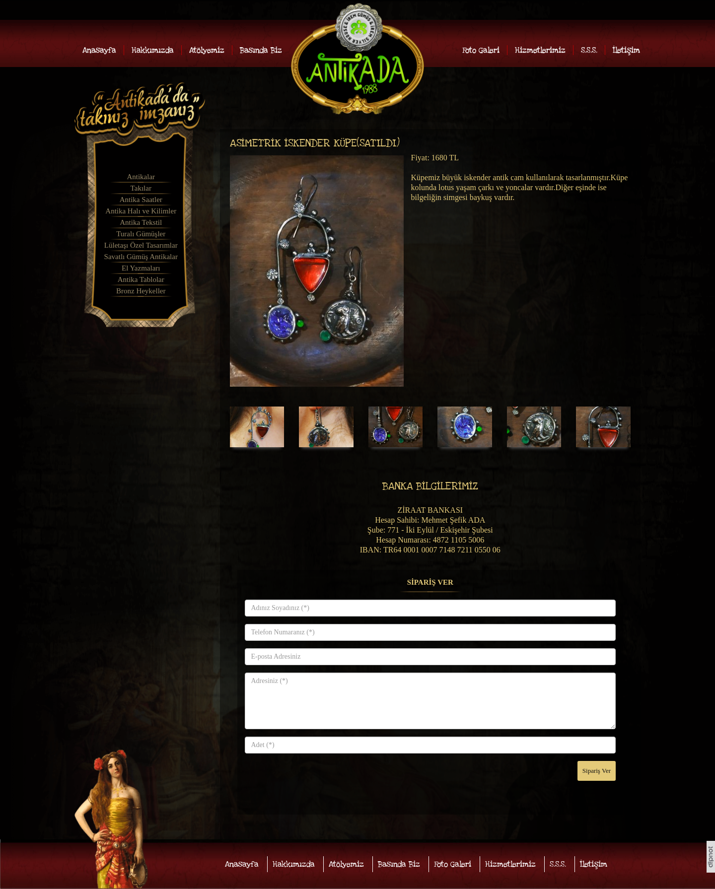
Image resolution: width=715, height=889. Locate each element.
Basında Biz (261, 50)
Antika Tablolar (141, 279)
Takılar (141, 188)
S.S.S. (589, 50)
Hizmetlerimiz (540, 50)
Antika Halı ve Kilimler (140, 211)
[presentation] (320, 780)
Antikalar (141, 177)
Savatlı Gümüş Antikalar (141, 257)
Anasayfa (99, 50)
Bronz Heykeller (141, 291)
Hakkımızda (153, 50)
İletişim (626, 50)
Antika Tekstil (141, 222)
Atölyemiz (206, 50)
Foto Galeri (481, 50)
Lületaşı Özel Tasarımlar (141, 245)
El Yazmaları (141, 268)
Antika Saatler (141, 200)
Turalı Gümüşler (140, 234)
